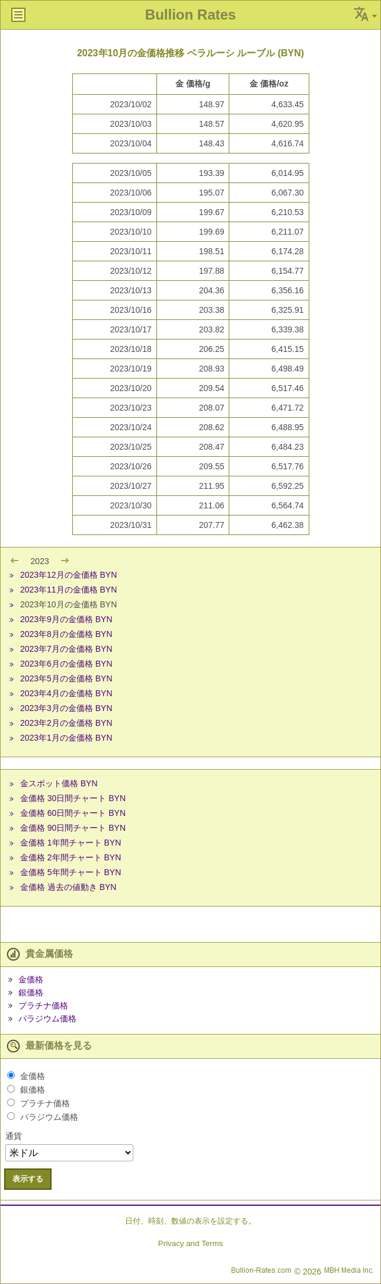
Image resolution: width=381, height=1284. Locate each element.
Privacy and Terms (190, 1243)
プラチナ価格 (43, 1005)
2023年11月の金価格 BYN (68, 589)
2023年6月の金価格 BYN (66, 663)
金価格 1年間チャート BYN (70, 842)
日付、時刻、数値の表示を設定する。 (190, 1220)
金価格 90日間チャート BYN (73, 827)
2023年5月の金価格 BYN (66, 678)
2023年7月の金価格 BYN (66, 649)
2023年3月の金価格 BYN (66, 708)
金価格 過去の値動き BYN (68, 887)
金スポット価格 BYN (59, 783)
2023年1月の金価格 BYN (66, 737)
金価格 (30, 979)
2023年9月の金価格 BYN (66, 619)
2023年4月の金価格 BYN (66, 693)
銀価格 (30, 992)
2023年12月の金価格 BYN (68, 574)
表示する (27, 1178)
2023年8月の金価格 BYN (66, 634)
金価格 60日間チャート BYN (73, 813)
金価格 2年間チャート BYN (70, 857)
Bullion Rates (190, 15)
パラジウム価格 (47, 1018)
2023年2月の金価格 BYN (66, 723)
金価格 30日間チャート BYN (73, 798)
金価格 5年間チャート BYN (70, 872)
